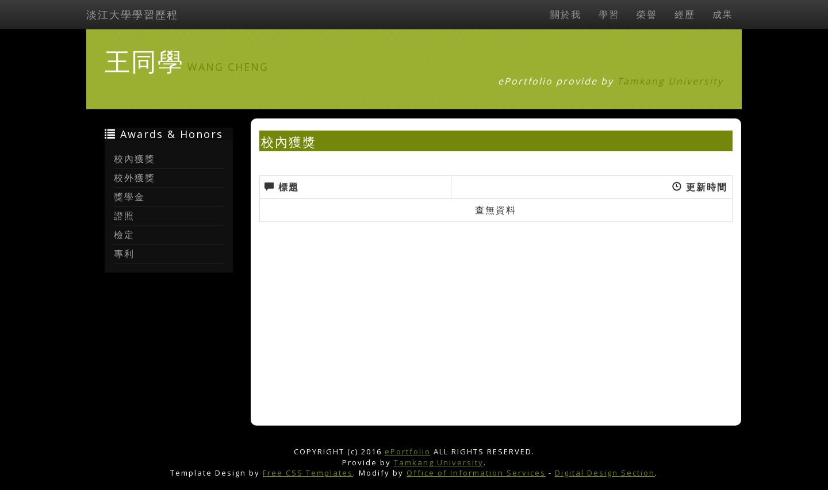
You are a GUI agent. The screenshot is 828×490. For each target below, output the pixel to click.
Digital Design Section (605, 473)
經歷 (684, 14)
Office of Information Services (476, 473)
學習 (609, 14)
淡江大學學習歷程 (132, 14)
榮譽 (647, 14)
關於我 (565, 14)
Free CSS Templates (308, 473)
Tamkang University (670, 81)
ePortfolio (408, 451)
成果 (722, 14)
